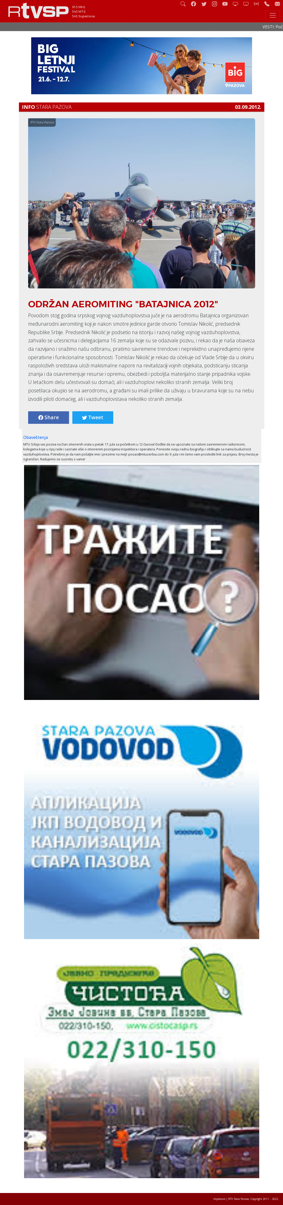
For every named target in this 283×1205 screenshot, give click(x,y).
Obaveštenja (35, 437)
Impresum (219, 1199)
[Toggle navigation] (273, 15)
